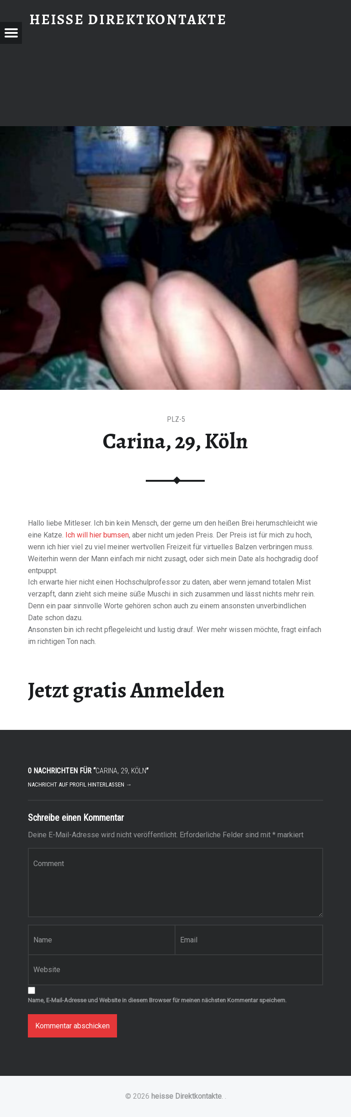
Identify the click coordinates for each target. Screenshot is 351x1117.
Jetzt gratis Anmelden (126, 690)
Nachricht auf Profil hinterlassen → (80, 784)
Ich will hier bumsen (97, 535)
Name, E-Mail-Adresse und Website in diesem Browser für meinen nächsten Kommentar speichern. (157, 1000)
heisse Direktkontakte (186, 1096)
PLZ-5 (176, 419)
